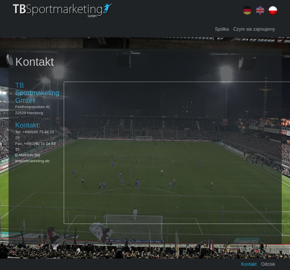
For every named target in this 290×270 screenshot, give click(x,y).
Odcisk (268, 264)
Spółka (222, 29)
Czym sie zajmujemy (254, 29)
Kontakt (248, 264)
